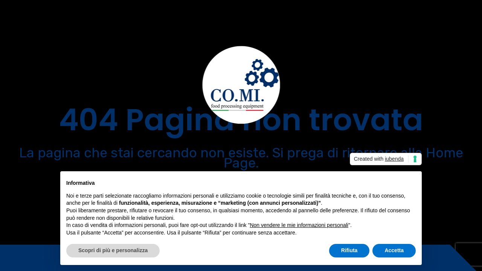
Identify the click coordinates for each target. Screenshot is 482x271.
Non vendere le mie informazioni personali (299, 225)
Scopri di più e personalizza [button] (113, 250)
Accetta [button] (394, 250)
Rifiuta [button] (349, 250)
